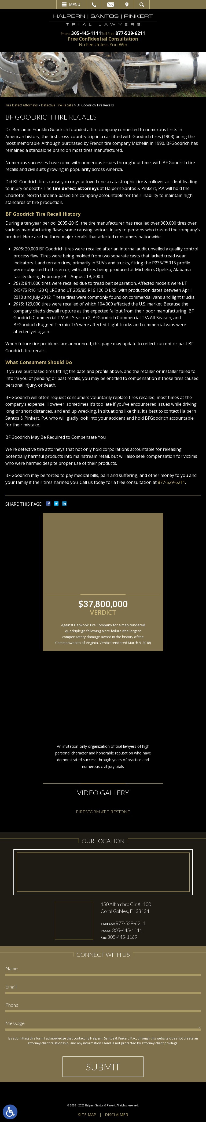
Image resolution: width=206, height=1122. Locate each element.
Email (111, 4)
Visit (127, 4)
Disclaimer (116, 1114)
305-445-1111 (86, 33)
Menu (74, 4)
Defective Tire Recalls (57, 105)
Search (141, 4)
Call (94, 4)
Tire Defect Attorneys (21, 105)
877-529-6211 (130, 33)
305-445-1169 (122, 937)
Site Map (87, 1114)
